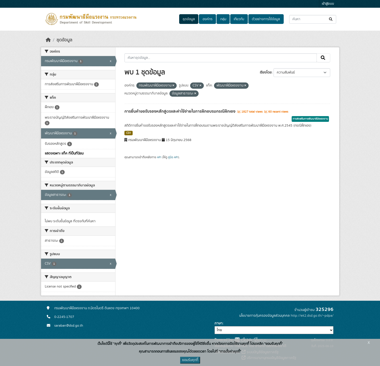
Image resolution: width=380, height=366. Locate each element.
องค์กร (208, 19)
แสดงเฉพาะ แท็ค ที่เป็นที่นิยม (64, 153)
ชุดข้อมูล (189, 19)
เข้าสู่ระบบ (328, 3)
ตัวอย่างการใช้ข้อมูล (266, 19)
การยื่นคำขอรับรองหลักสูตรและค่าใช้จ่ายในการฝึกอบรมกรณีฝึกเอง (180, 111)
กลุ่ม (223, 19)
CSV (128, 133)
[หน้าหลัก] (48, 40)
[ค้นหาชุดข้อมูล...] (312, 19)
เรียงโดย (265, 72)
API (159, 157)
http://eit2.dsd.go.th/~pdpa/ (312, 315)
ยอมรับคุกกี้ (190, 360)
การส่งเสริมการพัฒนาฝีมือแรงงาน (310, 119)
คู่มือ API (173, 157)
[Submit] (331, 19)
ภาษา (218, 323)
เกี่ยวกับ (239, 19)
